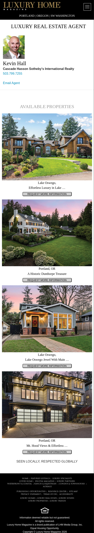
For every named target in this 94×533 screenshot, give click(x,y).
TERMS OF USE (50, 494)
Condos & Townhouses (72, 484)
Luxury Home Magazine (19, 524)
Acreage (47, 487)
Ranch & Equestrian (45, 484)
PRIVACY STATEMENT (31, 494)
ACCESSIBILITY (66, 494)
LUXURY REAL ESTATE (47, 498)
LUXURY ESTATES (66, 498)
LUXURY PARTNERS (66, 481)
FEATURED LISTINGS (40, 478)
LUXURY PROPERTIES (38, 501)
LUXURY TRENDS (58, 501)
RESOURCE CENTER (57, 491)
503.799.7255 (12, 73)
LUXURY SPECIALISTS (62, 478)
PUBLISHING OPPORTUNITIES (31, 491)
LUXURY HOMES (27, 498)
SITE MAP (73, 491)
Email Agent (11, 83)
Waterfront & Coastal (19, 484)
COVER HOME (26, 481)
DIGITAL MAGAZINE (44, 481)
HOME (25, 478)
